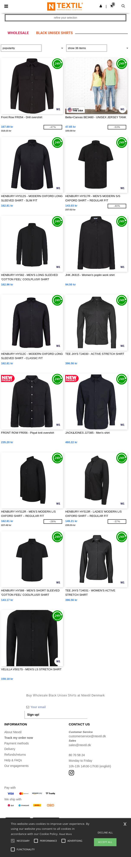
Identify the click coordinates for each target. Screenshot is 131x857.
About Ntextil (12, 732)
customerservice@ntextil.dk (87, 736)
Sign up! (33, 714)
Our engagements (16, 766)
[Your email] (55, 707)
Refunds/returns (15, 754)
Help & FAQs (13, 760)
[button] (101, 6)
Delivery (9, 749)
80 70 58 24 (77, 755)
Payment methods (16, 743)
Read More (65, 834)
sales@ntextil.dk (80, 745)
